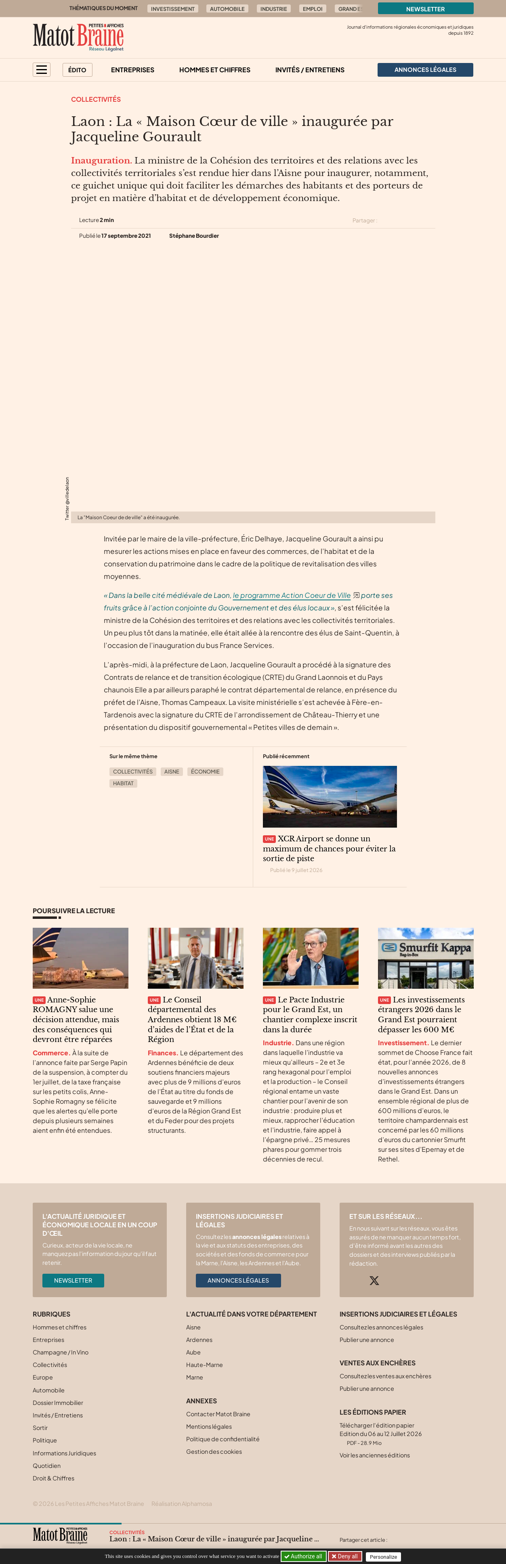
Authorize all (304, 1556)
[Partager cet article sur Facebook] (401, 220)
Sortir (40, 1427)
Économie (205, 771)
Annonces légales (238, 1280)
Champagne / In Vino (60, 1352)
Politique (45, 1440)
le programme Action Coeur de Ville (292, 595)
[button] (41, 70)
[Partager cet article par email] (430, 220)
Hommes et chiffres (214, 69)
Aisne (171, 771)
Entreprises (132, 69)
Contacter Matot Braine (218, 1413)
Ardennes (199, 1339)
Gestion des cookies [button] (214, 1451)
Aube (193, 1352)
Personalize (385, 1557)
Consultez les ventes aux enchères (385, 1376)
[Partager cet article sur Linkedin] (415, 220)
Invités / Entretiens (309, 69)
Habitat (123, 783)
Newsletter (425, 9)
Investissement (173, 9)
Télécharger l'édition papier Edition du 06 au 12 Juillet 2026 (381, 1433)
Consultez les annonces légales (381, 1327)
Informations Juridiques (64, 1453)
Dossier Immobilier (58, 1402)
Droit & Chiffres (53, 1478)
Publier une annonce (367, 1339)
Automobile (227, 9)
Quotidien (47, 1465)
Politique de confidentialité (223, 1438)
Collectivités (96, 99)
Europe (43, 1377)
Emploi (313, 9)
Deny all (347, 1556)
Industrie (273, 9)
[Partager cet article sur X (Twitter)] (387, 220)
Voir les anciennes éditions (375, 1455)
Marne (194, 1377)
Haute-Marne (204, 1364)
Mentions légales (209, 1426)
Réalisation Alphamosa (181, 1503)
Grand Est (352, 9)
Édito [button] (77, 69)
